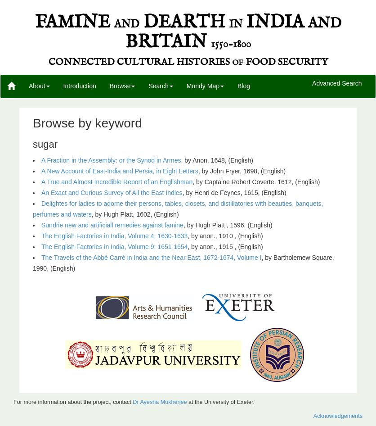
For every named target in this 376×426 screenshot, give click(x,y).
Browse (122, 86)
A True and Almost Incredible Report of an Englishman (116, 182)
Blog (243, 86)
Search (160, 86)
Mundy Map (205, 86)
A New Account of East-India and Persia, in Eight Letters (119, 171)
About (39, 86)
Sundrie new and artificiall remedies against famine (112, 225)
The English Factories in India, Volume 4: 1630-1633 (114, 236)
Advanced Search (337, 83)
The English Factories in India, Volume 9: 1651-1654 (114, 246)
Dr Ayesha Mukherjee (160, 402)
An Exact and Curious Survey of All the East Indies (112, 192)
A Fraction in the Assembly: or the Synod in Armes (111, 160)
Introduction (79, 86)
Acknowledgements (338, 416)
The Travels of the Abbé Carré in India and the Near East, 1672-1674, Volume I (151, 257)
